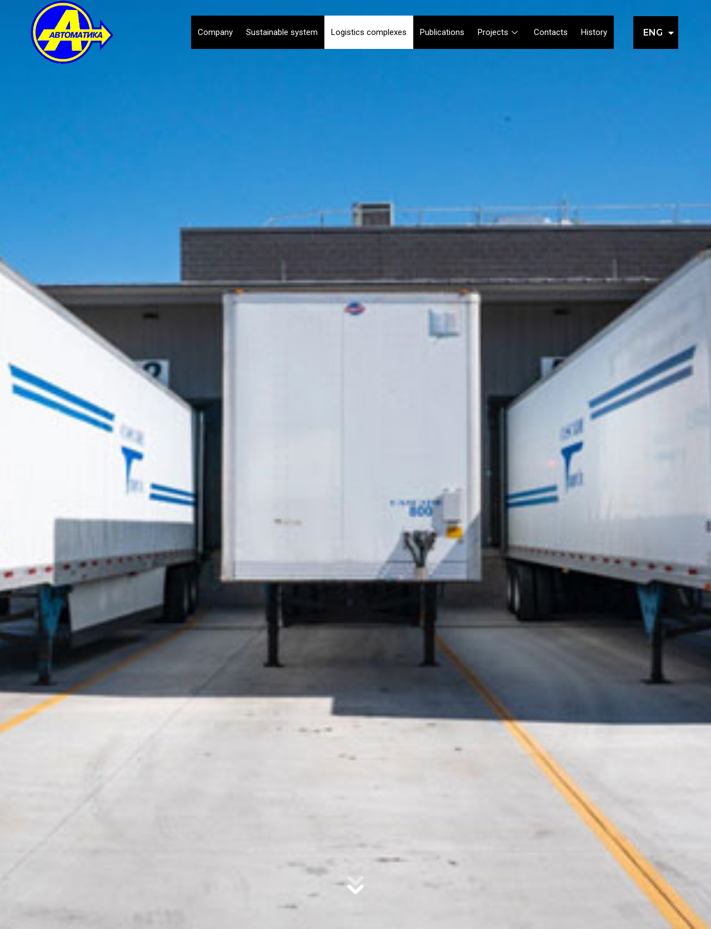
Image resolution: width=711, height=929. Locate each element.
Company (215, 32)
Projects (499, 32)
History (594, 32)
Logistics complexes (369, 32)
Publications (442, 32)
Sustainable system (282, 32)
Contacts (551, 32)
